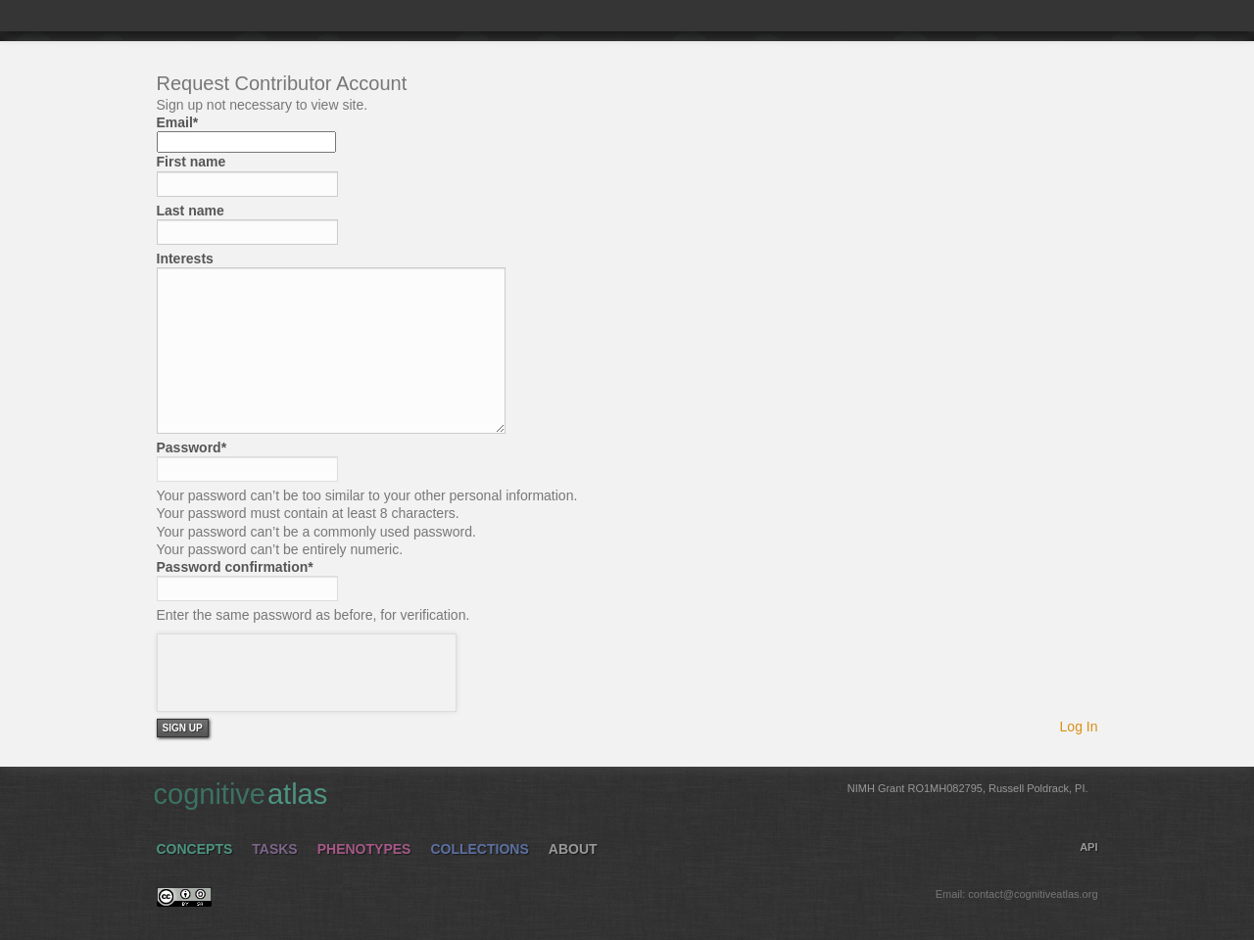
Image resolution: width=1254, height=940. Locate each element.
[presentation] (307, 673)
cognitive (621, 793)
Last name (190, 210)
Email (178, 122)
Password (192, 447)
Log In (1079, 726)
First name (191, 161)
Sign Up (183, 728)
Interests (185, 258)
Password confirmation (235, 567)
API (1088, 847)
